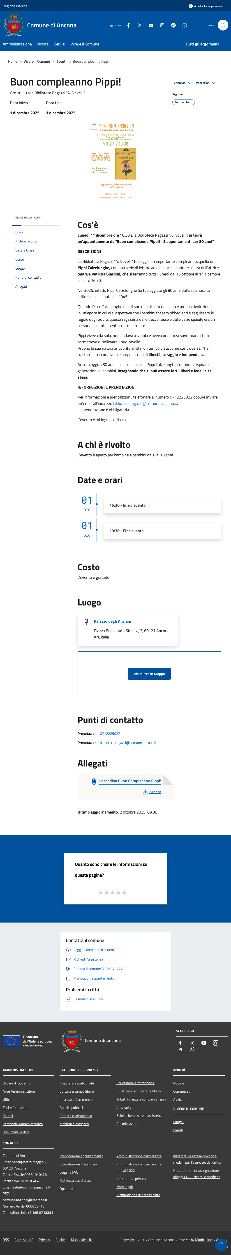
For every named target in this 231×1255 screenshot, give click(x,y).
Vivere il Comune (37, 61)
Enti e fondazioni (15, 1107)
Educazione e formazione (135, 1083)
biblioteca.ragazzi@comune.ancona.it (145, 403)
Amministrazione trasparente (139, 1156)
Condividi (183, 83)
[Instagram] (160, 25)
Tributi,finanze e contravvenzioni (141, 1099)
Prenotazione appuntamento (81, 1156)
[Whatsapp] (182, 25)
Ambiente (123, 1107)
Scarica (151, 792)
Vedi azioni (206, 83)
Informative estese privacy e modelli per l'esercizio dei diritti (197, 1159)
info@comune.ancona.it (32, 1187)
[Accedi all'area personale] (205, 6)
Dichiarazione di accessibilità (138, 1195)
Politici (8, 1115)
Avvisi (177, 1099)
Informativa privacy (131, 1178)
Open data (67, 1188)
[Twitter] (137, 25)
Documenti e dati (16, 1132)
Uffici (7, 1099)
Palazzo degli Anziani (112, 621)
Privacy (44, 1239)
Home (12, 61)
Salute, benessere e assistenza (139, 1115)
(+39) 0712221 (41, 1212)
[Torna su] (221, 1245)
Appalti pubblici (71, 1107)
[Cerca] (222, 25)
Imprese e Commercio (76, 1099)
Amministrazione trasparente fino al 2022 (139, 1167)
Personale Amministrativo (23, 1124)
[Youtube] (148, 25)
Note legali (124, 1186)
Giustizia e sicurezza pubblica (138, 1091)
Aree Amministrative (19, 1091)
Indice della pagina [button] (28, 217)
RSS (6, 1239)
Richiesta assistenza (75, 1180)
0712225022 (110, 733)
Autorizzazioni (127, 1123)
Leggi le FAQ (69, 1172)
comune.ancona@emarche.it (25, 1200)
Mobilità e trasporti (74, 1124)
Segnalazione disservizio (78, 1164)
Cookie (60, 1239)
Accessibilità (23, 1239)
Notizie (178, 1083)
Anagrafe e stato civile (77, 1083)
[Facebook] (126, 25)
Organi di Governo (16, 1083)
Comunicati (182, 1091)
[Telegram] (171, 25)
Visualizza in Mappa (149, 673)
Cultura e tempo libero (77, 1091)
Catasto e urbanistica (76, 1115)
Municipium (204, 1239)
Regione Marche (15, 6)
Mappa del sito (82, 1239)
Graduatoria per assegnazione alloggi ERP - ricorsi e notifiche (196, 1173)
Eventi (61, 61)
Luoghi (178, 1122)
